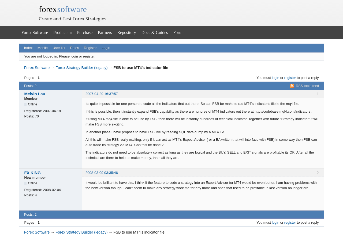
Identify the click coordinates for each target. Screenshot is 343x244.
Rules (74, 48)
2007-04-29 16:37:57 (101, 94)
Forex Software (34, 32)
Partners (105, 32)
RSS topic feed (307, 86)
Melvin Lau (34, 94)
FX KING (32, 172)
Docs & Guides (154, 32)
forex (63, 9)
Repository (126, 32)
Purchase (84, 32)
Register (90, 48)
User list (59, 48)
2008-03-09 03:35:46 (101, 173)
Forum (179, 32)
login (275, 78)
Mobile (43, 48)
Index (28, 48)
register (290, 78)
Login (106, 48)
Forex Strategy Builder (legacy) (81, 68)
